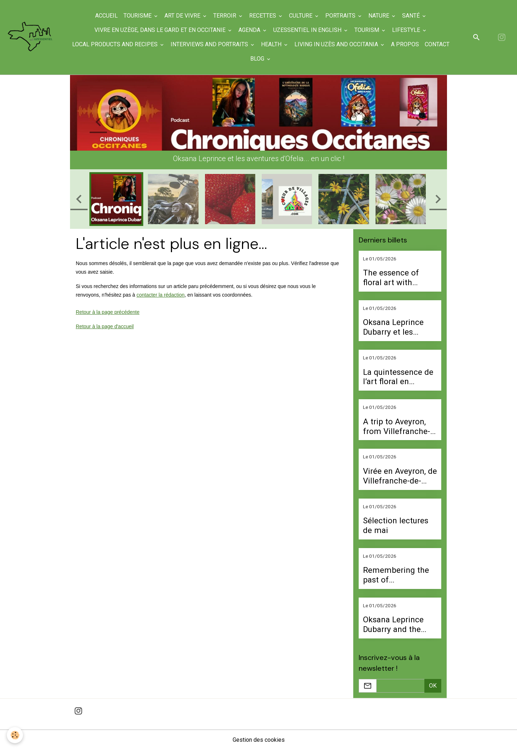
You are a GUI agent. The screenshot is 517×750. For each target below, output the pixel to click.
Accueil (106, 15)
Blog (258, 58)
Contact (437, 44)
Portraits (341, 15)
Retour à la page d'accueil (105, 326)
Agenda (250, 30)
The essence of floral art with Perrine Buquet (391, 277)
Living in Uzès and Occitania (336, 44)
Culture (301, 15)
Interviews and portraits (210, 44)
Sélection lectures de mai (395, 525)
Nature (379, 15)
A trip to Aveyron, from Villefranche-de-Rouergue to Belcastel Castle (396, 426)
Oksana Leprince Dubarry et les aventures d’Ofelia (396, 327)
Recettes (263, 15)
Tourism (367, 30)
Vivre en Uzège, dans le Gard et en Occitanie (160, 30)
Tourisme (138, 15)
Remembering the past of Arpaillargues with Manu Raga (396, 575)
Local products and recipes (115, 44)
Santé (411, 15)
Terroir (225, 15)
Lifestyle (406, 30)
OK (433, 685)
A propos (405, 44)
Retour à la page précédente (107, 312)
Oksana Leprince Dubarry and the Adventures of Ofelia (393, 624)
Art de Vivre (183, 15)
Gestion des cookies (259, 739)
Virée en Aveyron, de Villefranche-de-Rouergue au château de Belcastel (400, 476)
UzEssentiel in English (308, 30)
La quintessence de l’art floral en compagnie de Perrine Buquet (398, 377)
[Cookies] (15, 735)
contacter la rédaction (160, 295)
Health (272, 44)
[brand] (30, 37)
